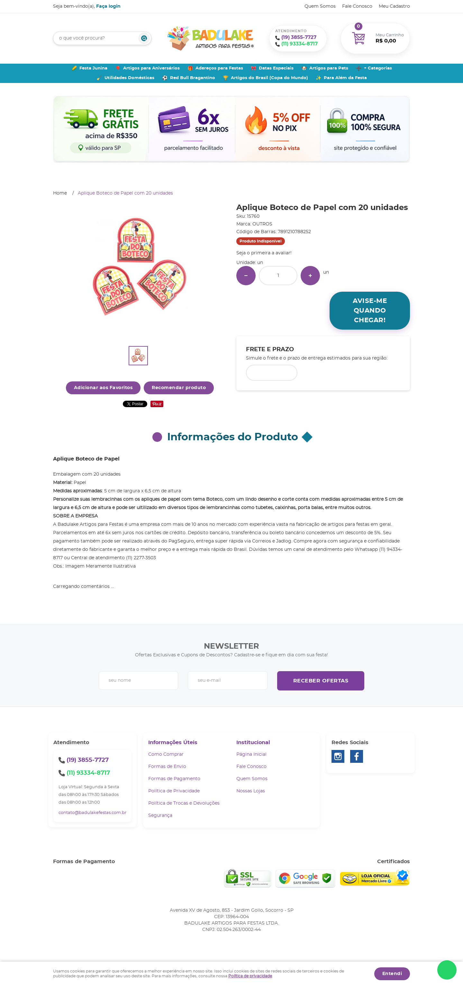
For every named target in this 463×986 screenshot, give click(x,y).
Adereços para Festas (219, 68)
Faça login (108, 6)
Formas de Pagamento (174, 779)
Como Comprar (166, 754)
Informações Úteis (172, 742)
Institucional (253, 742)
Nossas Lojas (250, 791)
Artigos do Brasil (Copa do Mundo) (269, 78)
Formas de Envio (167, 766)
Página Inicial (251, 754)
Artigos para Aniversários (151, 68)
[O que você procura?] (144, 38)
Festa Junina (93, 68)
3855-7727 (298, 37)
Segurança (160, 815)
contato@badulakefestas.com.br (92, 813)
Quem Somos (320, 6)
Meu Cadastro (394, 6)
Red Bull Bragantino (192, 78)
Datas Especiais (276, 68)
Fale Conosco (357, 6)
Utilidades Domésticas (129, 78)
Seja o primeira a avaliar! (264, 253)
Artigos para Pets (328, 68)
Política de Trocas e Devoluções (184, 803)
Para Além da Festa (345, 78)
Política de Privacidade (174, 791)
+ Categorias (378, 68)
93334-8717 (299, 43)
